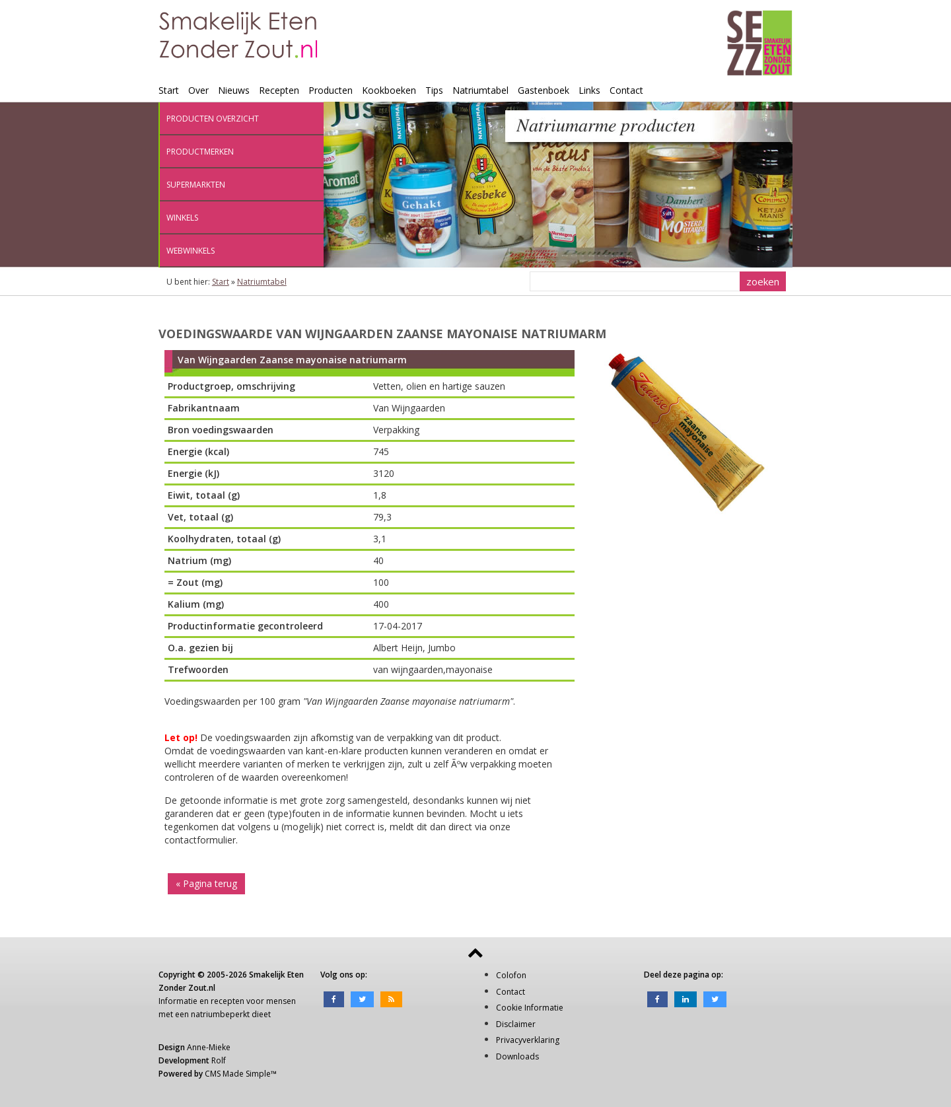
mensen (281, 1001)
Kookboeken (389, 90)
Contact (626, 90)
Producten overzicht (212, 118)
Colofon (511, 975)
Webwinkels (190, 250)
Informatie (177, 1001)
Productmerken (200, 151)
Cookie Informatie (529, 1007)
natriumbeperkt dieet (231, 1014)
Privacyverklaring (527, 1040)
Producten (330, 90)
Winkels (182, 217)
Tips (434, 90)
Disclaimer (516, 1024)
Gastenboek (543, 90)
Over (198, 90)
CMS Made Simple (238, 1073)
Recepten (279, 90)
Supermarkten (195, 184)
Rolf (218, 1060)
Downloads (517, 1056)
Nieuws (234, 90)
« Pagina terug (206, 883)
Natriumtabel (480, 90)
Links (589, 90)
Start (168, 90)
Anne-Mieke (208, 1047)
